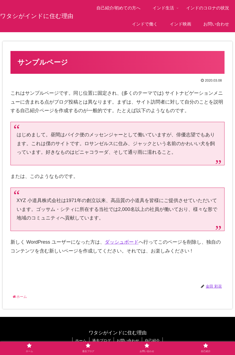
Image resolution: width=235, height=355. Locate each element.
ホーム (80, 340)
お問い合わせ (128, 340)
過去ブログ (101, 340)
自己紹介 (152, 340)
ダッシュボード (122, 242)
